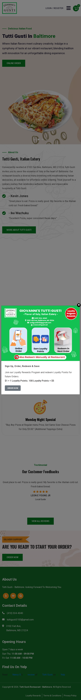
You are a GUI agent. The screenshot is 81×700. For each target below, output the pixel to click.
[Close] (79, 305)
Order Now (12, 388)
